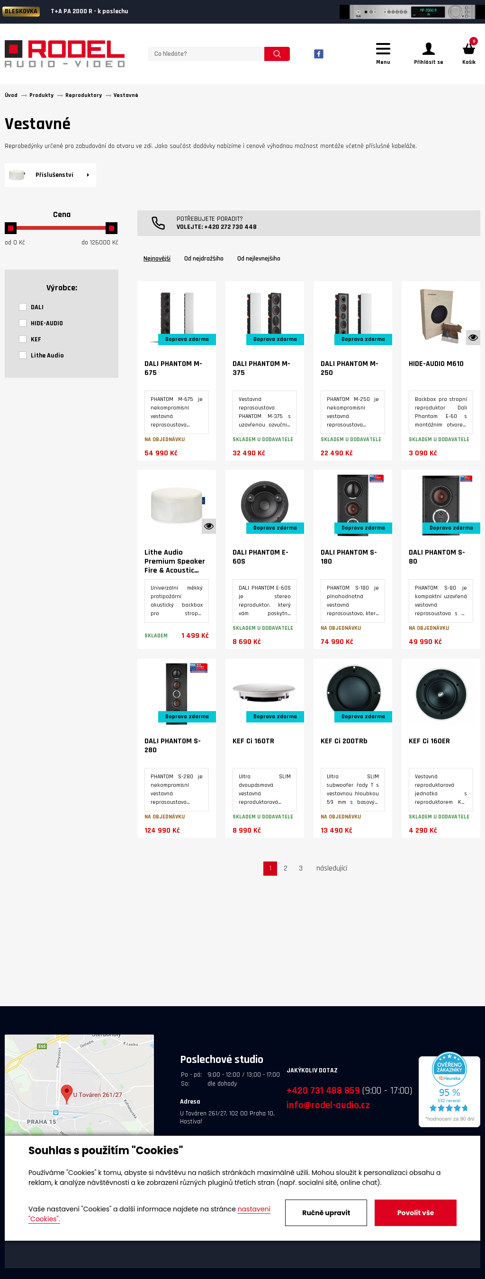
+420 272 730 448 (230, 227)
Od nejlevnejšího (258, 258)
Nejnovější (157, 258)
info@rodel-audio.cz (328, 1105)
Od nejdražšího (204, 258)
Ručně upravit (326, 1213)
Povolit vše (415, 1213)
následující (331, 868)
